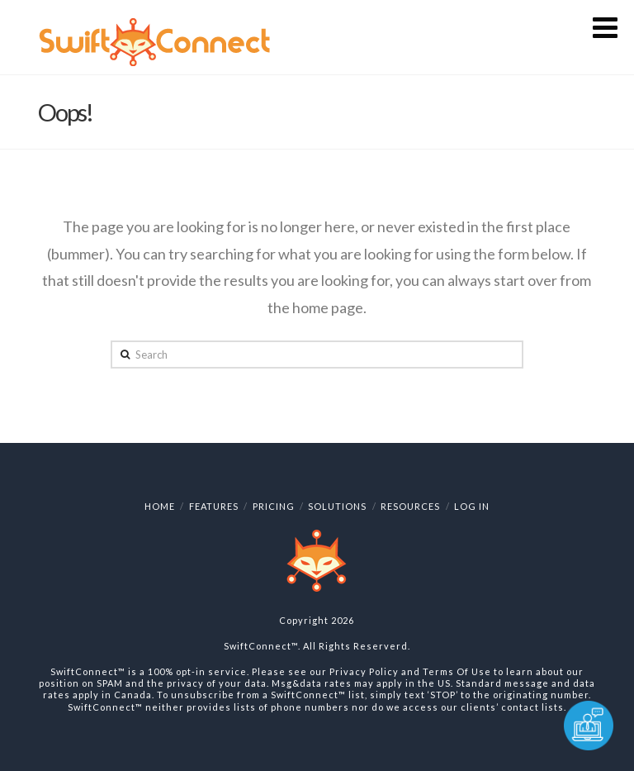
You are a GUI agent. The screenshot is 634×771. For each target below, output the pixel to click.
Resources (410, 506)
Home (159, 506)
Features (214, 506)
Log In (472, 506)
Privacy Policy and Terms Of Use (410, 671)
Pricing (274, 506)
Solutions (337, 506)
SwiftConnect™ (261, 645)
